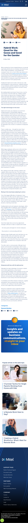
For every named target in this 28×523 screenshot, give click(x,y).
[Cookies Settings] (2, 520)
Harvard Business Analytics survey (12, 143)
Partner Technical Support (10, 470)
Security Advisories (8, 475)
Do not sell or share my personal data (9, 517)
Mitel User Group (8, 477)
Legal (5, 502)
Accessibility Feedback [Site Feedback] (14, 515)
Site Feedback (4, 515)
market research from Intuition (19, 73)
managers (9, 209)
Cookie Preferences (5, 516)
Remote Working (6, 308)
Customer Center (10, 1)
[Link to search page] (20, 1)
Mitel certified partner (13, 293)
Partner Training (7, 483)
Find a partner (7, 486)
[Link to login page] (22, 1)
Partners (17, 1)
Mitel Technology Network (10, 488)
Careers (5, 495)
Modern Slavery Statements (10, 504)
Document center (8, 472)
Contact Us (6, 497)
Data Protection (7, 499)
